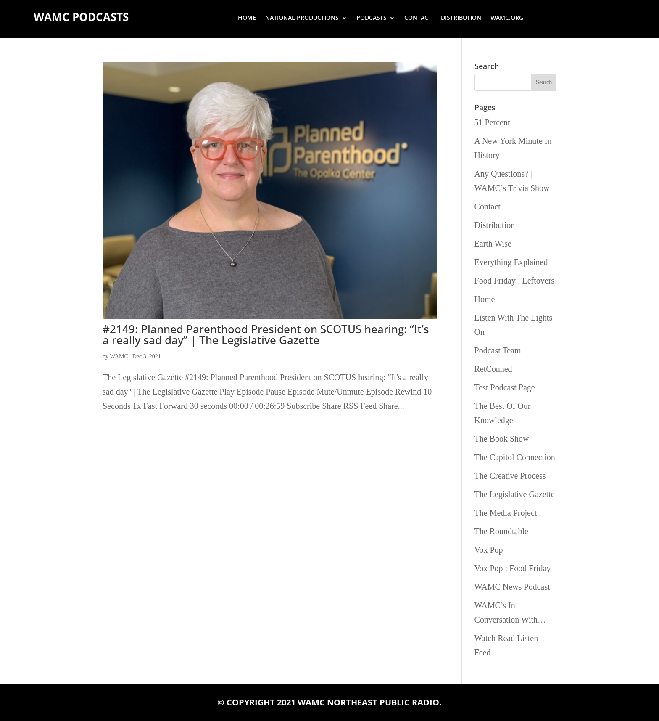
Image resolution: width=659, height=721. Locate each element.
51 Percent (492, 122)
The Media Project (505, 512)
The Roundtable (501, 531)
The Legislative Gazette (514, 494)
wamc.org (506, 18)
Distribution (461, 18)
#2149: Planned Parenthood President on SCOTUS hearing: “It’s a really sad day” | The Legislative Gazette (266, 334)
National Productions (302, 18)
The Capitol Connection (514, 457)
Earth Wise (492, 243)
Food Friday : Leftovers (514, 280)
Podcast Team (497, 350)
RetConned (493, 369)
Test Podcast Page (504, 387)
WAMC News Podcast (512, 586)
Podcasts (371, 18)
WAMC (119, 356)
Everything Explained (511, 262)
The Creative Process (510, 475)
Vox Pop (488, 549)
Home (247, 18)
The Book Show (501, 438)
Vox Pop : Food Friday (512, 568)
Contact (418, 18)
